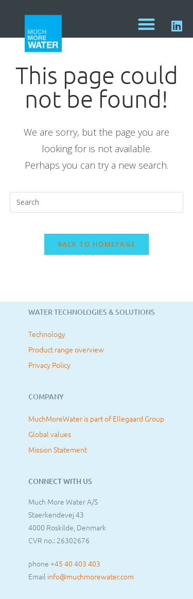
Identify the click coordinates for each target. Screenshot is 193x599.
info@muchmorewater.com (90, 576)
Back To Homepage (97, 244)
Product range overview (66, 349)
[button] (147, 24)
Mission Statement (57, 449)
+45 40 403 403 (75, 563)
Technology (46, 334)
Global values (49, 434)
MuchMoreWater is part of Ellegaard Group (96, 418)
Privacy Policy (49, 365)
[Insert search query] (97, 202)
